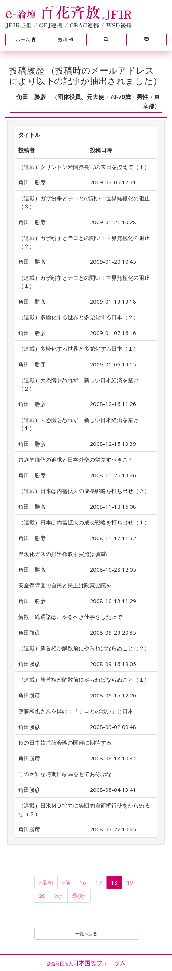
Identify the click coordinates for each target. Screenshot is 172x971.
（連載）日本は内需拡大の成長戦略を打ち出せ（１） (84, 522)
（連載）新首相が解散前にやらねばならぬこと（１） (84, 679)
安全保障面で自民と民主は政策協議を (64, 585)
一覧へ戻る (86, 933)
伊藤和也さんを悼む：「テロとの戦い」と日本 (75, 711)
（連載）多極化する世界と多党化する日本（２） (78, 317)
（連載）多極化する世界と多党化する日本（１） (78, 348)
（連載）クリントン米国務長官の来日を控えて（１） (84, 166)
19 (130, 882)
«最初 (46, 882)
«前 (66, 882)
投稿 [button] (65, 39)
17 (98, 882)
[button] (25, 40)
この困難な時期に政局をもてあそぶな (64, 774)
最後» (79, 895)
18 (114, 882)
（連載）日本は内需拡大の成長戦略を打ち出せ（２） (84, 490)
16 (83, 882)
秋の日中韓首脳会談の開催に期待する (64, 742)
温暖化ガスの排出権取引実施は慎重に (64, 553)
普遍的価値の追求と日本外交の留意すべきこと (75, 459)
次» (58, 895)
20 (42, 895)
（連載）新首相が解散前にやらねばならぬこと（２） (84, 648)
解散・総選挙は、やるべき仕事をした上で (70, 616)
